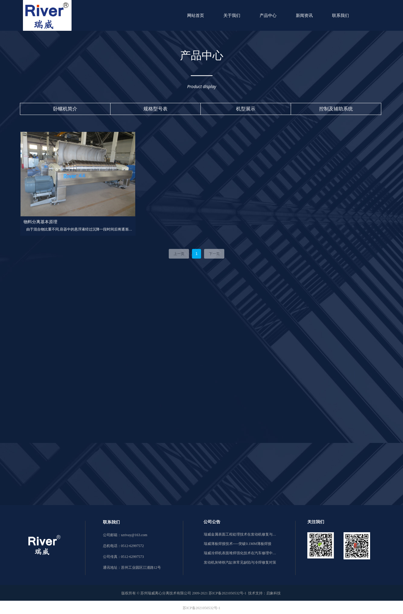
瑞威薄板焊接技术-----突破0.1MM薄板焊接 (237, 544)
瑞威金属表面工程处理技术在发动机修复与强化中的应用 (240, 534)
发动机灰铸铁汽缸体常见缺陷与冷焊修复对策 (240, 562)
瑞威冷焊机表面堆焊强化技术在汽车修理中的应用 (240, 553)
